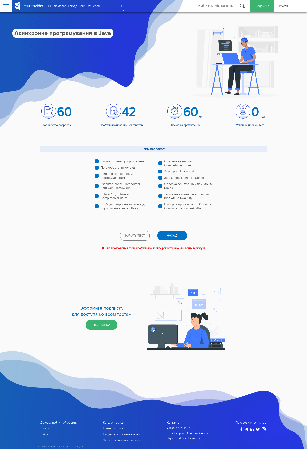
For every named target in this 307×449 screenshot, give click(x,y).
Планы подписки (114, 428)
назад (172, 236)
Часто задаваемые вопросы (122, 440)
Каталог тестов (113, 422)
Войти (283, 6)
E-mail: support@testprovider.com (188, 433)
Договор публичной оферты (58, 422)
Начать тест (135, 236)
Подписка (262, 6)
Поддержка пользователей (121, 434)
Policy (44, 434)
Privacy (45, 428)
